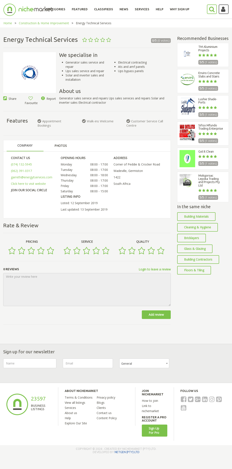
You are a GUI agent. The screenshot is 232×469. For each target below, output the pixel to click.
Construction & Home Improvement (44, 23)
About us (71, 413)
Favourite (31, 101)
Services (70, 408)
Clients (101, 408)
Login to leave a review (155, 269)
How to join (150, 401)
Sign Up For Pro (154, 430)
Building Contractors (198, 259)
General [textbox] (126, 363)
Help (68, 418)
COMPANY (24, 145)
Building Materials (196, 216)
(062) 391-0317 (21, 171)
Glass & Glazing (195, 249)
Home (7, 23)
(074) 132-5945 (21, 164)
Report (48, 99)
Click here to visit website (28, 184)
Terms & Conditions (79, 397)
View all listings (75, 403)
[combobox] (144, 363)
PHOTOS (60, 146)
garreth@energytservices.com (31, 177)
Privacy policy (106, 397)
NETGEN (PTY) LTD (127, 452)
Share (9, 99)
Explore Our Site (76, 423)
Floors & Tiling (194, 270)
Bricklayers (191, 238)
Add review (156, 315)
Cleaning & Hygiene (197, 227)
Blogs (101, 403)
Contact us (104, 413)
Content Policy (107, 418)
